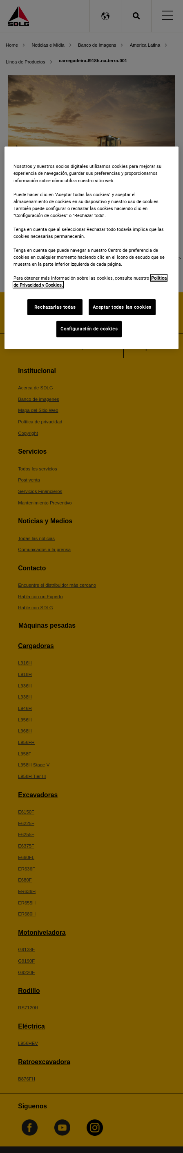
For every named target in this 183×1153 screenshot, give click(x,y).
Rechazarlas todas (55, 307)
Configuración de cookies (89, 329)
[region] (91, 248)
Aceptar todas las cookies (122, 307)
